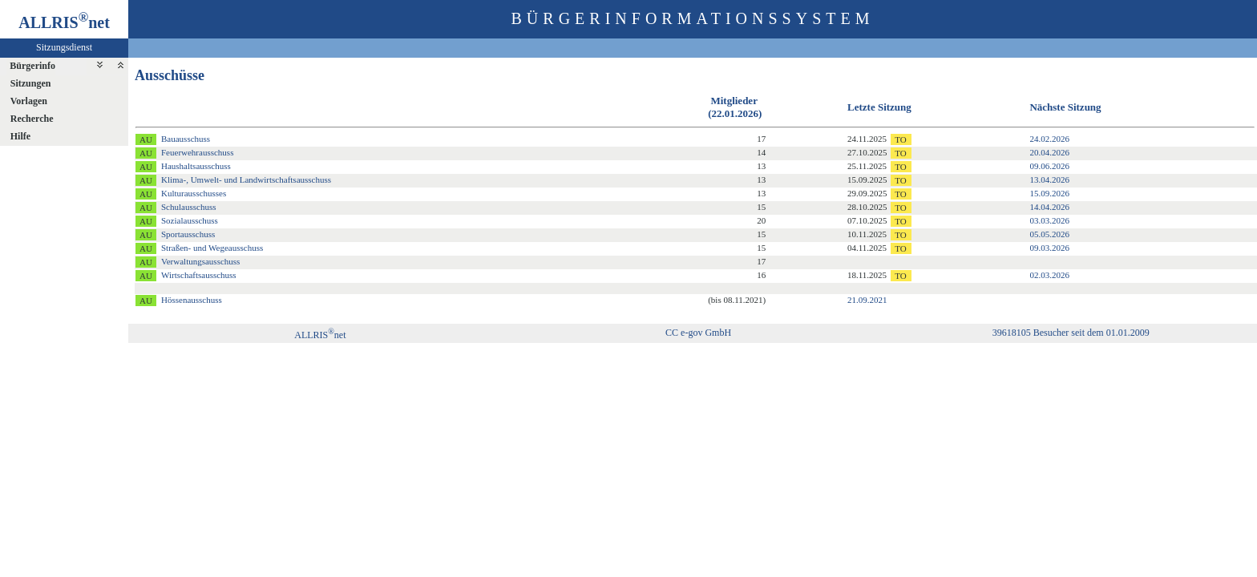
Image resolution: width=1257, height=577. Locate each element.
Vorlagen (28, 101)
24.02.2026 (1049, 138)
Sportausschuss (188, 234)
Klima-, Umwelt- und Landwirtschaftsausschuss (246, 179)
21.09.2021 (867, 300)
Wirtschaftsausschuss (198, 275)
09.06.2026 (1049, 166)
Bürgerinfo (32, 65)
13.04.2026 (1049, 179)
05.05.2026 (1049, 234)
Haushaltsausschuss (196, 166)
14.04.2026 (1049, 207)
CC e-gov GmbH (698, 332)
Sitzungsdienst (64, 47)
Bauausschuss (185, 138)
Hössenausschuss (191, 300)
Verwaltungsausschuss (200, 261)
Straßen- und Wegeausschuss (212, 247)
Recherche (32, 118)
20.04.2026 (1049, 152)
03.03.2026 (1049, 220)
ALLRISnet (320, 335)
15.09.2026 (1049, 193)
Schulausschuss (188, 207)
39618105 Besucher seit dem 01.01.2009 (1071, 332)
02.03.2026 (1049, 275)
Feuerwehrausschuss (197, 152)
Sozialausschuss (189, 220)
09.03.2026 (1049, 247)
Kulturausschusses (193, 193)
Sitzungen (30, 83)
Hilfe (20, 136)
